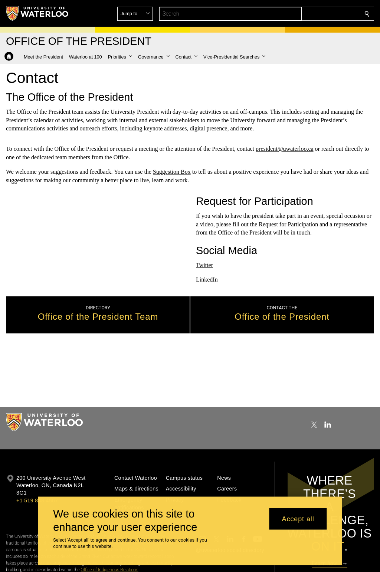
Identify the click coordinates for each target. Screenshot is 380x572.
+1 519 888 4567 (37, 500)
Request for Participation (288, 224)
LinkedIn (207, 279)
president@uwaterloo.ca (285, 149)
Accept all (298, 518)
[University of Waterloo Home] (37, 13)
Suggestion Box (172, 172)
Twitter (204, 265)
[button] (313, 13)
